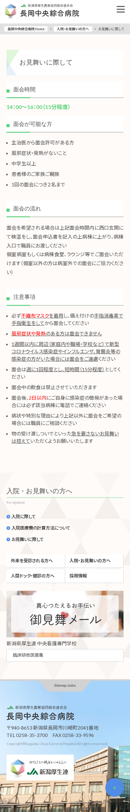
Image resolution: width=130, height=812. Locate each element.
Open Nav (123, 5)
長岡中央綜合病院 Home (25, 29)
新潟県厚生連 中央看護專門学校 (41, 643)
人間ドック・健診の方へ (32, 575)
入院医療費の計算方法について (40, 528)
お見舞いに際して (27, 539)
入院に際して (23, 516)
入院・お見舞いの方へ (73, 29)
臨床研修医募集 (28, 655)
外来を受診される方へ (32, 560)
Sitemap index (65, 685)
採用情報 (78, 575)
